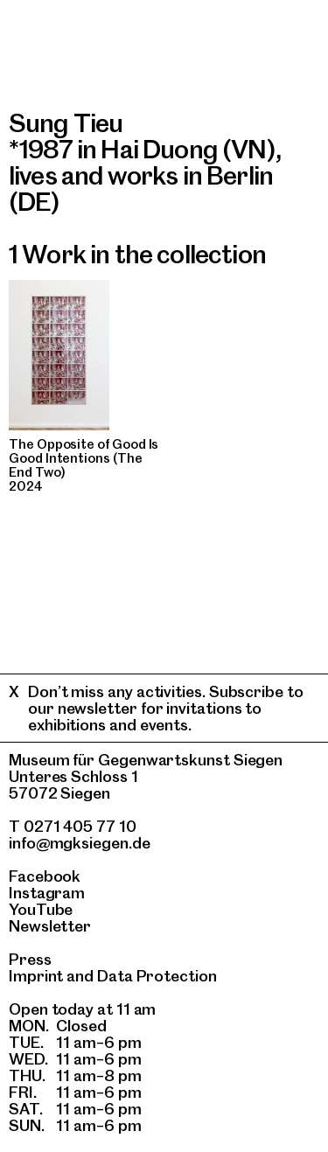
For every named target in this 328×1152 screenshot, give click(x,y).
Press (30, 959)
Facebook (44, 876)
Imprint (36, 976)
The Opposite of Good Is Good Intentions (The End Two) (83, 458)
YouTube (41, 909)
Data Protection (157, 976)
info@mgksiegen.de (79, 843)
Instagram (47, 892)
